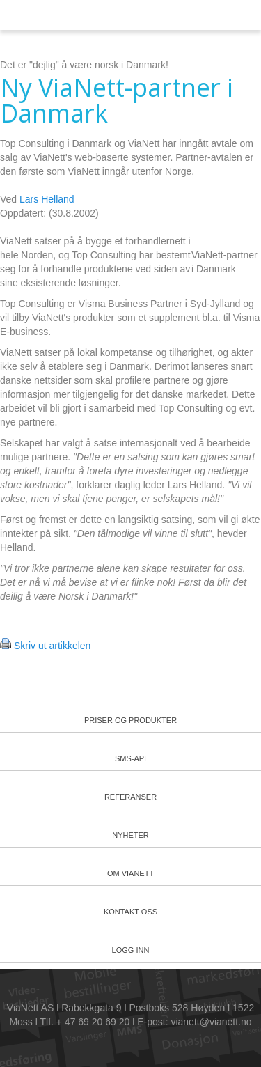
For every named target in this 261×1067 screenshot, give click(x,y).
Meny (218, 15)
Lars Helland (46, 199)
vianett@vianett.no (211, 1021)
